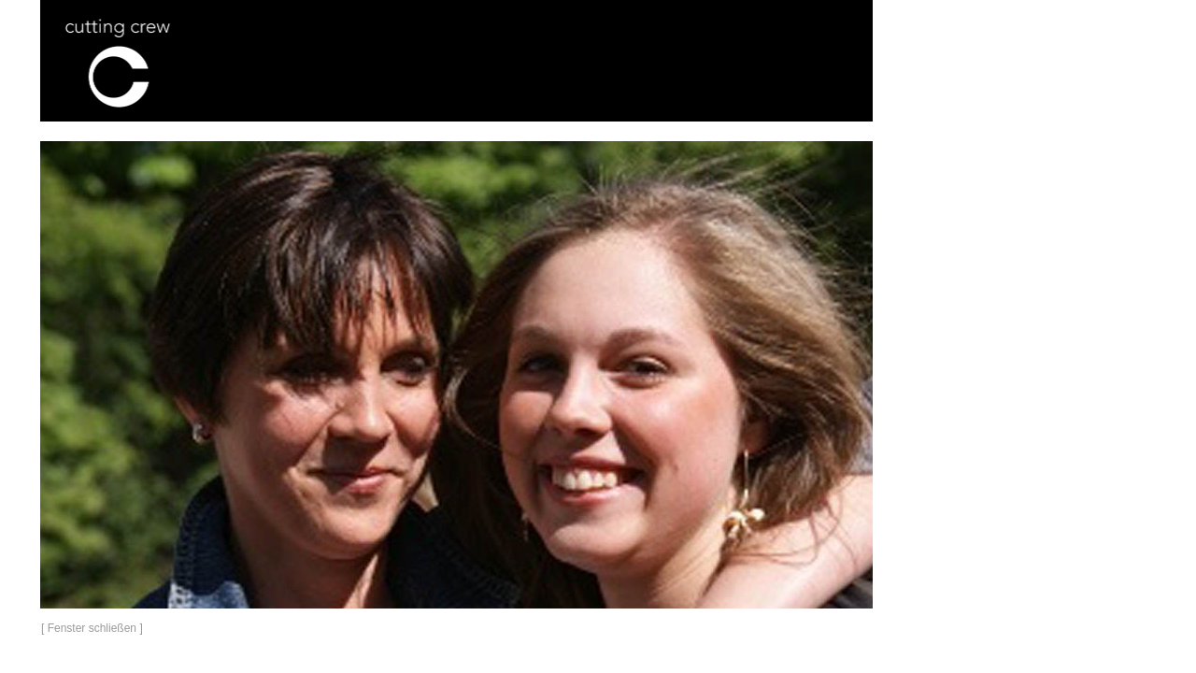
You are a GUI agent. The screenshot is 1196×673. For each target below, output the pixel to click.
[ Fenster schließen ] (92, 628)
